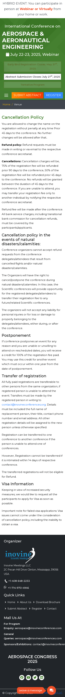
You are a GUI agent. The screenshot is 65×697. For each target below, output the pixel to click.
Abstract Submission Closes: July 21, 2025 (32, 76)
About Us (25, 602)
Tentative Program (33, 84)
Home (6, 104)
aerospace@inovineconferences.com (38, 628)
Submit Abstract (27, 95)
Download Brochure (48, 602)
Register (53, 95)
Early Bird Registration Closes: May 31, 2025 (33, 66)
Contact (52, 608)
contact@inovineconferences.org (24, 404)
